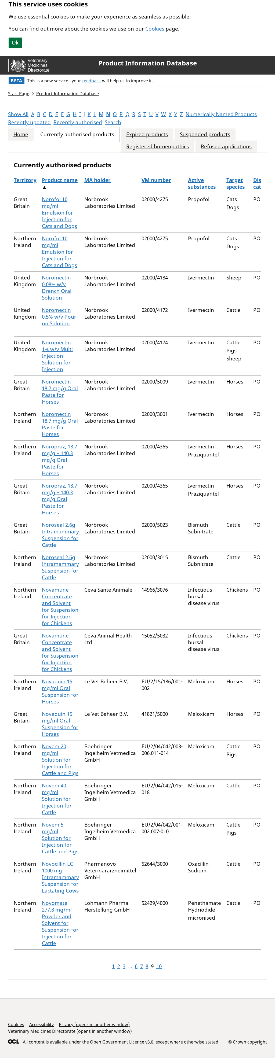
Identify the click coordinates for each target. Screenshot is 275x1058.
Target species (235, 183)
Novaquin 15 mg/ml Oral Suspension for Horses (60, 691)
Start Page (18, 94)
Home (20, 134)
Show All (18, 114)
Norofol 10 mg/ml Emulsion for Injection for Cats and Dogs (59, 213)
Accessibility (41, 1024)
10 (159, 966)
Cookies (154, 28)
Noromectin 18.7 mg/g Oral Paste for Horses (60, 391)
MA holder (97, 180)
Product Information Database (147, 63)
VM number (156, 180)
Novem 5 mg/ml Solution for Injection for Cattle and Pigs (60, 838)
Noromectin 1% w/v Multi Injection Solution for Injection (57, 356)
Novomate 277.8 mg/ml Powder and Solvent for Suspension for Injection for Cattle (60, 923)
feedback (91, 81)
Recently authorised (77, 122)
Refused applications (226, 146)
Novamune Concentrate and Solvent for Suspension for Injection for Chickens (60, 606)
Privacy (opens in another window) (94, 1024)
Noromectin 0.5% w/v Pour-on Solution (60, 317)
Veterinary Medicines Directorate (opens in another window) (70, 1031)
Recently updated (29, 122)
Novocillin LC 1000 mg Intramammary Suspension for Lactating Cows (60, 877)
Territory (25, 180)
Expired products (147, 134)
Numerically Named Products (221, 114)
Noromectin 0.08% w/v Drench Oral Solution (56, 287)
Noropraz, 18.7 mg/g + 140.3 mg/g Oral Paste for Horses (59, 460)
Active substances (202, 183)
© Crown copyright (247, 1042)
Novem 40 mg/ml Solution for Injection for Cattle (57, 799)
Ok (15, 42)
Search (113, 122)
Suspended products (205, 134)
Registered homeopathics (157, 146)
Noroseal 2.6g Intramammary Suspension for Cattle (60, 534)
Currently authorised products (77, 134)
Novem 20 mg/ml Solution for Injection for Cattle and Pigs (60, 760)
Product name (60, 180)
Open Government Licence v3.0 (121, 1042)
